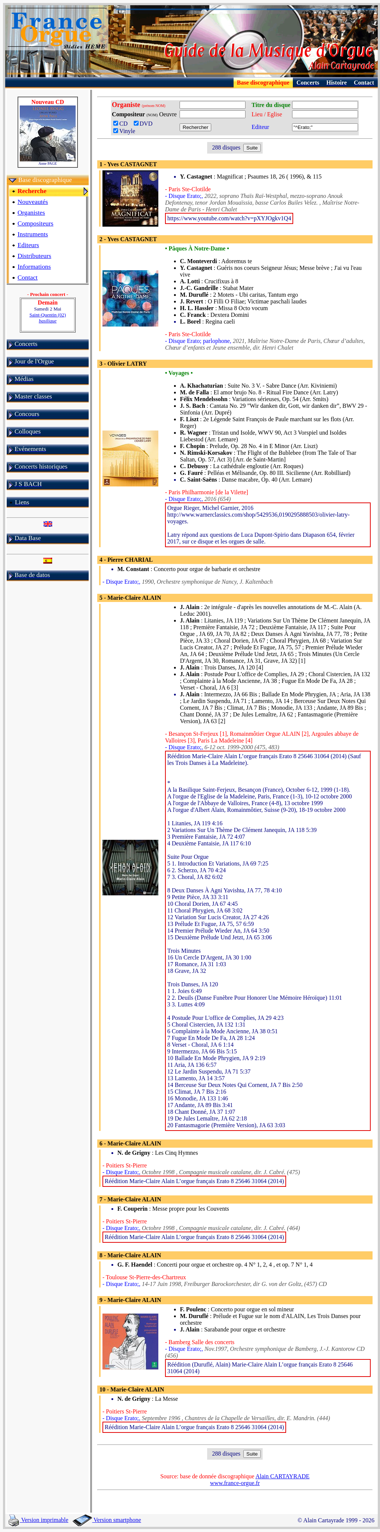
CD (122, 123)
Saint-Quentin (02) (47, 318)
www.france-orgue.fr (235, 1483)
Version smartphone (107, 1520)
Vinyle (124, 131)
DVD (145, 123)
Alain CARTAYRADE (283, 1476)
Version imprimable (38, 1520)
